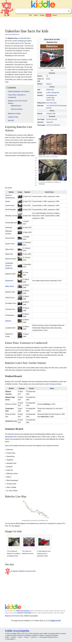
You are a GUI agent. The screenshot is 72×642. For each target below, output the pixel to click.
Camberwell (58, 347)
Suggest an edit (55, 620)
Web (30, 15)
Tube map (27, 43)
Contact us (34, 637)
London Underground (52, 92)
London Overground (50, 384)
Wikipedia (28, 635)
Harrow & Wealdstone (51, 381)
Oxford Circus (10, 297)
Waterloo (8, 321)
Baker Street (9, 286)
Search (69, 11)
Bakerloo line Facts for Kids (14, 616)
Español (54, 15)
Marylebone (9, 280)
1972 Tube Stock (51, 103)
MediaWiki (55, 635)
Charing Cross (10, 309)
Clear (65, 11)
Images (36, 15)
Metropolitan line (10, 436)
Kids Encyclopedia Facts (12, 34)
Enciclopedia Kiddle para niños (48, 637)
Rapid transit (50, 89)
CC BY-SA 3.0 (25, 633)
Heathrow (8, 268)
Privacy (26, 637)
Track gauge (41, 125)
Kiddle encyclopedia (22, 611)
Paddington (42, 184)
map (38, 81)
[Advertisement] (36, 22)
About (20, 637)
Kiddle (7, 637)
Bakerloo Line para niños (27, 571)
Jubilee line (28, 439)
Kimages (42, 15)
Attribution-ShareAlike (24, 613)
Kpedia (48, 15)
